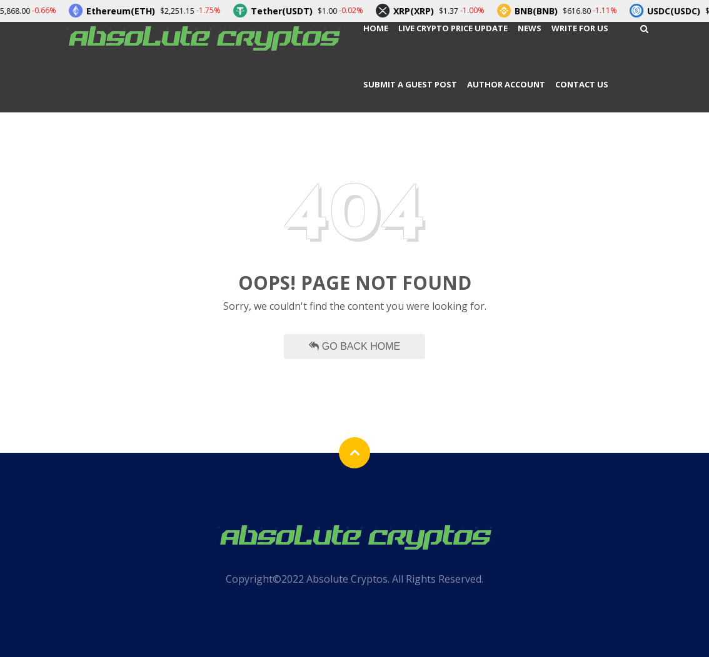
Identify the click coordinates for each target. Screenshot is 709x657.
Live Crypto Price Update (453, 28)
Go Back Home (354, 346)
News (529, 28)
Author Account (506, 84)
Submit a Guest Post (410, 84)
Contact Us (581, 84)
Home (375, 28)
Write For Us (579, 28)
